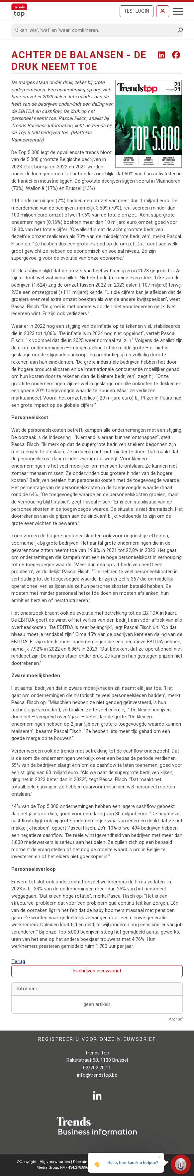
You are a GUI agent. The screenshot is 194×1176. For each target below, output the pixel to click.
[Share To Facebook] (176, 55)
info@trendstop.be (97, 1075)
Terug (18, 961)
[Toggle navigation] (176, 10)
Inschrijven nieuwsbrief (97, 971)
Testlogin (136, 11)
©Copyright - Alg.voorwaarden (43, 1161)
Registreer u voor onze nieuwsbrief (97, 1039)
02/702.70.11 (97, 1068)
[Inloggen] (162, 11)
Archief (176, 1019)
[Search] (94, 30)
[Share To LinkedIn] (162, 55)
